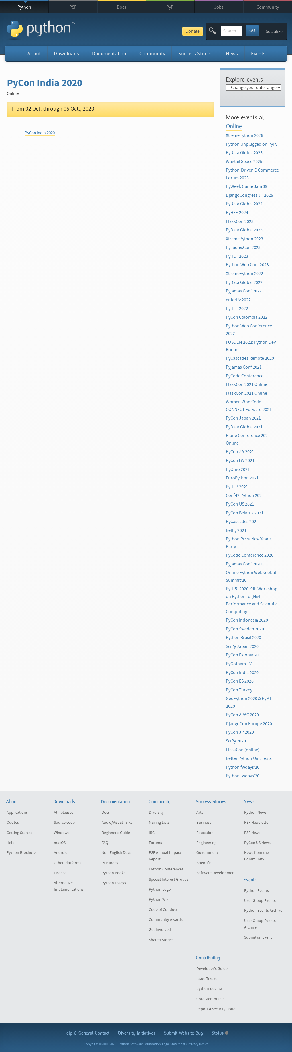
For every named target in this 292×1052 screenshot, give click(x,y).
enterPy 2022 (238, 299)
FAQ (105, 843)
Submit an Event (258, 937)
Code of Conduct (163, 909)
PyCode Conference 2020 (249, 555)
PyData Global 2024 (244, 203)
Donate (150, 31)
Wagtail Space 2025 (244, 161)
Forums (155, 843)
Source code (64, 822)
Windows (61, 833)
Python (24, 7)
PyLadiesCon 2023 (243, 247)
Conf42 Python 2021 (245, 495)
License (60, 873)
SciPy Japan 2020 (242, 646)
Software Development (216, 873)
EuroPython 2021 (242, 478)
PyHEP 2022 (237, 308)
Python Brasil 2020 (243, 637)
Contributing (208, 958)
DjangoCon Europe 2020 (249, 723)
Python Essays (114, 883)
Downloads (66, 54)
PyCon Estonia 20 (242, 655)
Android (61, 852)
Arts (199, 812)
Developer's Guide (212, 968)
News (232, 54)
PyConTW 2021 (240, 460)
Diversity (156, 812)
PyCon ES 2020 (240, 681)
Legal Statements (174, 1044)
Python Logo (160, 889)
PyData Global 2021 (244, 427)
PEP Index (110, 863)
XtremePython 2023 (244, 238)
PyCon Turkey (239, 690)
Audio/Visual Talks (117, 822)
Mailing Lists (159, 822)
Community (268, 7)
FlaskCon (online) (242, 749)
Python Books (113, 873)
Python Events (256, 890)
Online (234, 126)
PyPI (170, 7)
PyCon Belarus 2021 (244, 513)
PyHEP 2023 (237, 256)
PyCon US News (257, 843)
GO (252, 30)
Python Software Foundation (139, 1044)
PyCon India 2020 (40, 133)
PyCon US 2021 (240, 504)
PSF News (252, 833)
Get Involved (160, 929)
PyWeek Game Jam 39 (246, 186)
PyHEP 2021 (237, 486)
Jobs (219, 7)
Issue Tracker (207, 978)
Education (205, 833)
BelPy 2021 (236, 530)
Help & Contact (87, 1033)
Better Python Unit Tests (249, 758)
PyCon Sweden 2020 (245, 629)
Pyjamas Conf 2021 (244, 367)
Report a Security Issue (215, 1009)
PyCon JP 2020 (240, 732)
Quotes (13, 822)
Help (11, 843)
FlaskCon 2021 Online (246, 384)
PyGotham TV (239, 663)
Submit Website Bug (183, 1033)
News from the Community (256, 856)
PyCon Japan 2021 (243, 418)
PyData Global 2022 (244, 282)
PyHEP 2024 (237, 212)
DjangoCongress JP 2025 (249, 195)
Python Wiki (159, 899)
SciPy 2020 (236, 741)
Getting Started (20, 833)
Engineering (206, 843)
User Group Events (260, 900)
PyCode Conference (244, 376)
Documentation (109, 54)
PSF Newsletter (257, 822)
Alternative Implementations (69, 886)
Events (258, 54)
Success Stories (195, 54)
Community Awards (165, 919)
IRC (152, 833)
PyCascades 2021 (242, 521)
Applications (17, 812)
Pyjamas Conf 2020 (244, 564)
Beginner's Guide (116, 833)
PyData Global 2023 (244, 230)
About (34, 54)
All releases (63, 812)
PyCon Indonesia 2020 (247, 620)
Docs (121, 7)
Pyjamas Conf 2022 (244, 291)
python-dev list (209, 988)
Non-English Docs (116, 852)
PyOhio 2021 (238, 469)
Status (220, 1033)
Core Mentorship (210, 999)
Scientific (203, 863)
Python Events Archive (263, 910)
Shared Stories (161, 940)
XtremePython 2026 (244, 135)
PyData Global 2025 (244, 152)
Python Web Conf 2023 (247, 264)
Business (203, 822)
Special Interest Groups (168, 879)
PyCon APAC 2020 (242, 714)
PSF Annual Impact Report (165, 856)
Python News (255, 812)
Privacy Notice (198, 1044)
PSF (72, 7)
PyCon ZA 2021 (240, 451)
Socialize (274, 31)
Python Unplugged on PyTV (251, 144)
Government (207, 852)
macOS (60, 843)
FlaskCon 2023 (240, 221)
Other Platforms (67, 863)
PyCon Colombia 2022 (246, 317)
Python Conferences (166, 869)
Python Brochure (21, 852)
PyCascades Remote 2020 (250, 358)
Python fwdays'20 (242, 767)
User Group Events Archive (260, 924)
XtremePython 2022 (244, 273)
